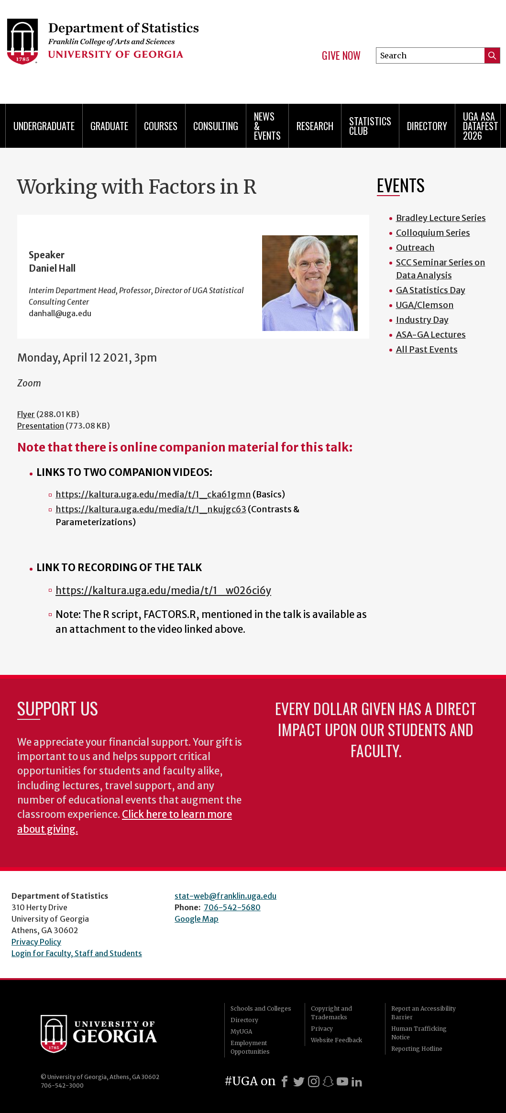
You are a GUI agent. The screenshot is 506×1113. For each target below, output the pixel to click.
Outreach (415, 247)
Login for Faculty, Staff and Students (76, 953)
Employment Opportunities (250, 1047)
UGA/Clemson (425, 304)
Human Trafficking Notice (419, 1033)
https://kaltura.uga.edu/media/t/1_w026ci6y (163, 590)
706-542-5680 (232, 907)
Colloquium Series (433, 232)
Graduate (109, 126)
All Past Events (427, 349)
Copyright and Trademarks (331, 1013)
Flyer (26, 414)
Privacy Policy (36, 942)
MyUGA (241, 1031)
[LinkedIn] (357, 1081)
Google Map (197, 919)
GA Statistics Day (430, 290)
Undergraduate (44, 126)
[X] (299, 1081)
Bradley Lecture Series (441, 217)
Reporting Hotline (416, 1048)
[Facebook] (284, 1081)
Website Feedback (336, 1040)
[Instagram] (313, 1081)
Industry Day (422, 319)
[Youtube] (342, 1081)
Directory (427, 126)
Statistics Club (370, 126)
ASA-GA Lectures (431, 334)
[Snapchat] (328, 1081)
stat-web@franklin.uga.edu (225, 896)
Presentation (40, 425)
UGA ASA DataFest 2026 (480, 126)
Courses (160, 126)
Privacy (322, 1028)
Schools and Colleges (261, 1008)
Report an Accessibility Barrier (423, 1013)
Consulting (215, 126)
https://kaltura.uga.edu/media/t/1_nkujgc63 (150, 509)
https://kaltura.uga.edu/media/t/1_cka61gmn (153, 494)
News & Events (267, 126)
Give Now (341, 55)
